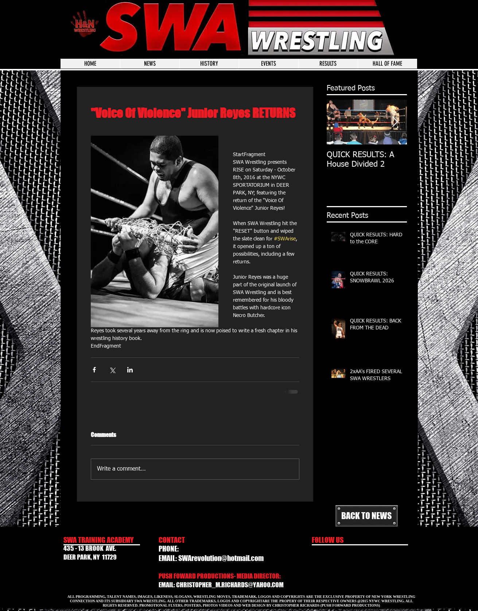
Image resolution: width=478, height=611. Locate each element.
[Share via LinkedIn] (130, 369)
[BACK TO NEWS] (366, 516)
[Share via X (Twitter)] (112, 369)
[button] (268, 64)
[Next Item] (395, 122)
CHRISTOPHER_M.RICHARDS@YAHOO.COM (230, 585)
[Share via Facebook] (94, 369)
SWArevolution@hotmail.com (221, 558)
